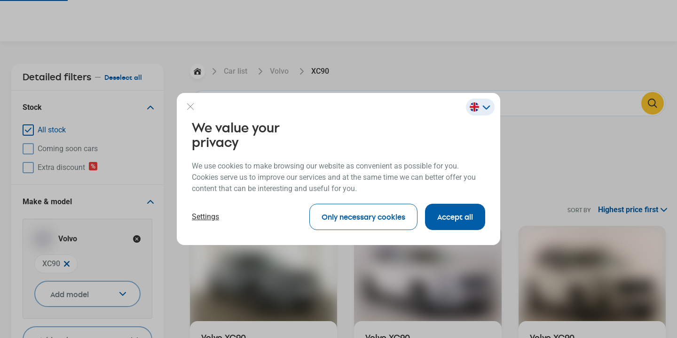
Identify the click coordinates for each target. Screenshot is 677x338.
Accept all (455, 217)
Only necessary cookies (363, 217)
